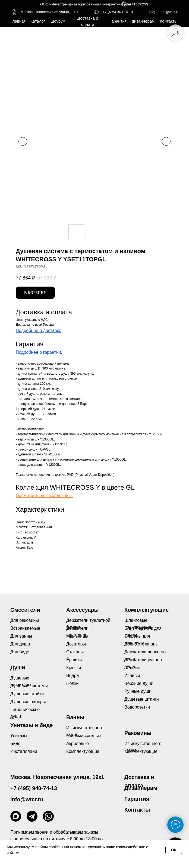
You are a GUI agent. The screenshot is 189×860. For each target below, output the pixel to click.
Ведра (72, 675)
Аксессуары (82, 610)
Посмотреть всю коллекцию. (44, 495)
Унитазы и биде (31, 725)
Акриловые (77, 743)
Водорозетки (137, 707)
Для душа (20, 644)
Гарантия (136, 799)
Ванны (75, 717)
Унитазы (18, 735)
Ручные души (138, 691)
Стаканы (75, 652)
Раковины (138, 733)
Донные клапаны (141, 644)
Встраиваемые (25, 628)
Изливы (132, 675)
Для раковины (24, 620)
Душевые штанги (141, 699)
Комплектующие (141, 751)
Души (17, 667)
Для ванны (21, 636)
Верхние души (138, 683)
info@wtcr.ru (169, 12)
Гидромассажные (83, 735)
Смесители (25, 610)
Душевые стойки (27, 693)
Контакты (137, 810)
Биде (15, 743)
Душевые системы (29, 686)
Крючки (73, 667)
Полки (72, 683)
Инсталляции (23, 751)
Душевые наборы (28, 701)
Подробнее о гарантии (38, 352)
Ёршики (74, 659)
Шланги (132, 667)
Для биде (19, 652)
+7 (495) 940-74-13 (118, 12)
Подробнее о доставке (38, 330)
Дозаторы (76, 644)
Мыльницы (77, 636)
